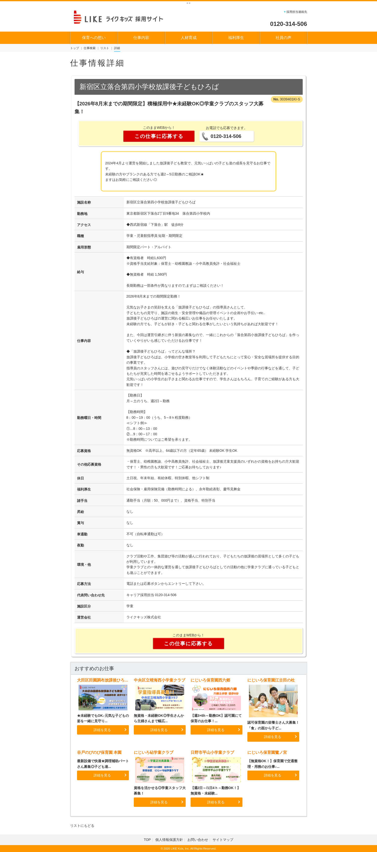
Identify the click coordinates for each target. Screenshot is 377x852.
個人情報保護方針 (169, 840)
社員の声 (283, 38)
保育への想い (94, 38)
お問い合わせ (197, 840)
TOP (147, 840)
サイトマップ (223, 840)
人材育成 (189, 38)
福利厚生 (236, 38)
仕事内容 (141, 38)
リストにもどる (82, 826)
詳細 (117, 48)
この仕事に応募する (159, 136)
